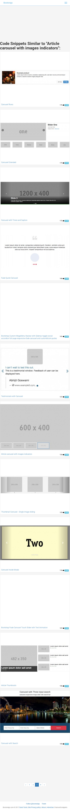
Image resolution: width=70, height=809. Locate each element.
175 (62, 163)
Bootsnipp (8, 3)
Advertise (50, 807)
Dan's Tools (23, 807)
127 (62, 397)
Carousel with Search (9, 743)
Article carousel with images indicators (16, 454)
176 (62, 105)
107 (62, 628)
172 (62, 221)
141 (62, 336)
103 (62, 744)
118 (62, 570)
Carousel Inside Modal (10, 570)
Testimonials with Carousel (12, 396)
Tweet (44, 804)
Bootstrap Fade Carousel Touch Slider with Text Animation (24, 628)
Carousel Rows (7, 104)
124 (62, 454)
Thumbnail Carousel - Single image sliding (18, 512)
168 (62, 278)
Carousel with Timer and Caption (14, 220)
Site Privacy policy (34, 807)
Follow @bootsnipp (33, 804)
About (44, 807)
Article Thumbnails (8, 685)
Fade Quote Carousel (9, 278)
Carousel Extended (8, 162)
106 (62, 686)
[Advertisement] (35, 21)
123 (62, 512)
